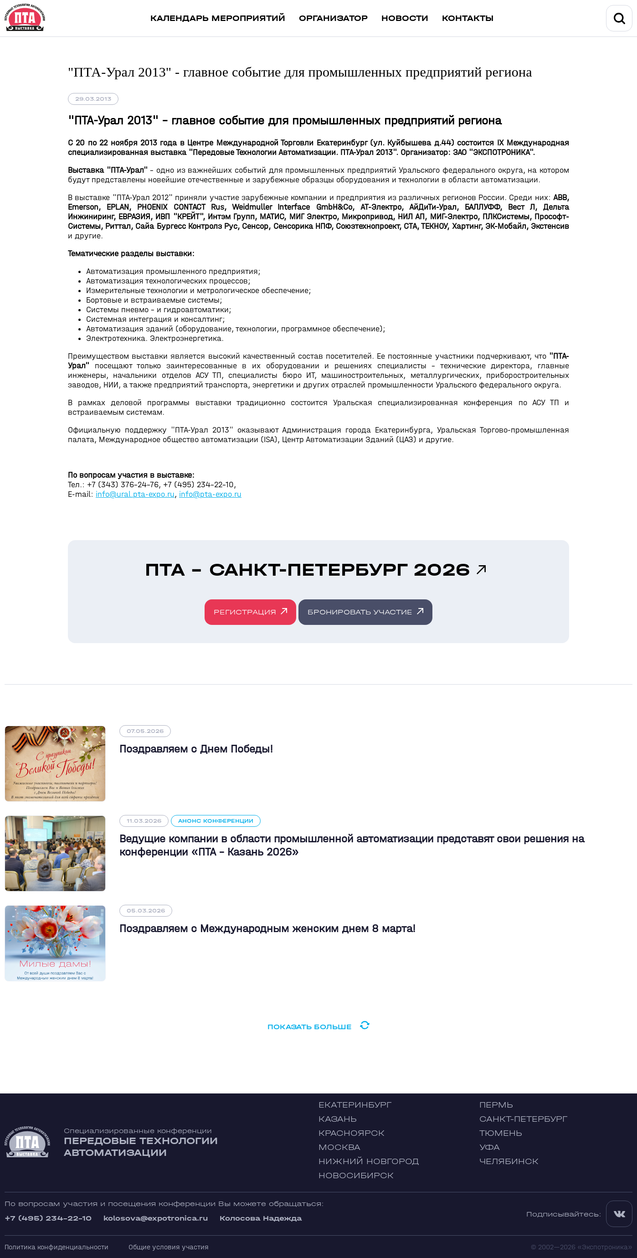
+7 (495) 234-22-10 (48, 1218)
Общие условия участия (168, 1247)
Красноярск (351, 1133)
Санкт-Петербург (523, 1119)
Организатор (333, 18)
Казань (337, 1119)
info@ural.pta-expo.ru (135, 494)
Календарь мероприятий (217, 18)
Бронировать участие (360, 612)
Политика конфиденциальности (56, 1247)
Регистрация (245, 612)
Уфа (489, 1147)
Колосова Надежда (261, 1218)
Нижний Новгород (368, 1161)
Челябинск (509, 1161)
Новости (404, 18)
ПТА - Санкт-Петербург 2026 (307, 569)
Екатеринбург (354, 1105)
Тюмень (500, 1133)
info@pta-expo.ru (210, 494)
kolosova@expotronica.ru (155, 1218)
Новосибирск (356, 1176)
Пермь (496, 1105)
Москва (339, 1147)
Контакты (467, 18)
